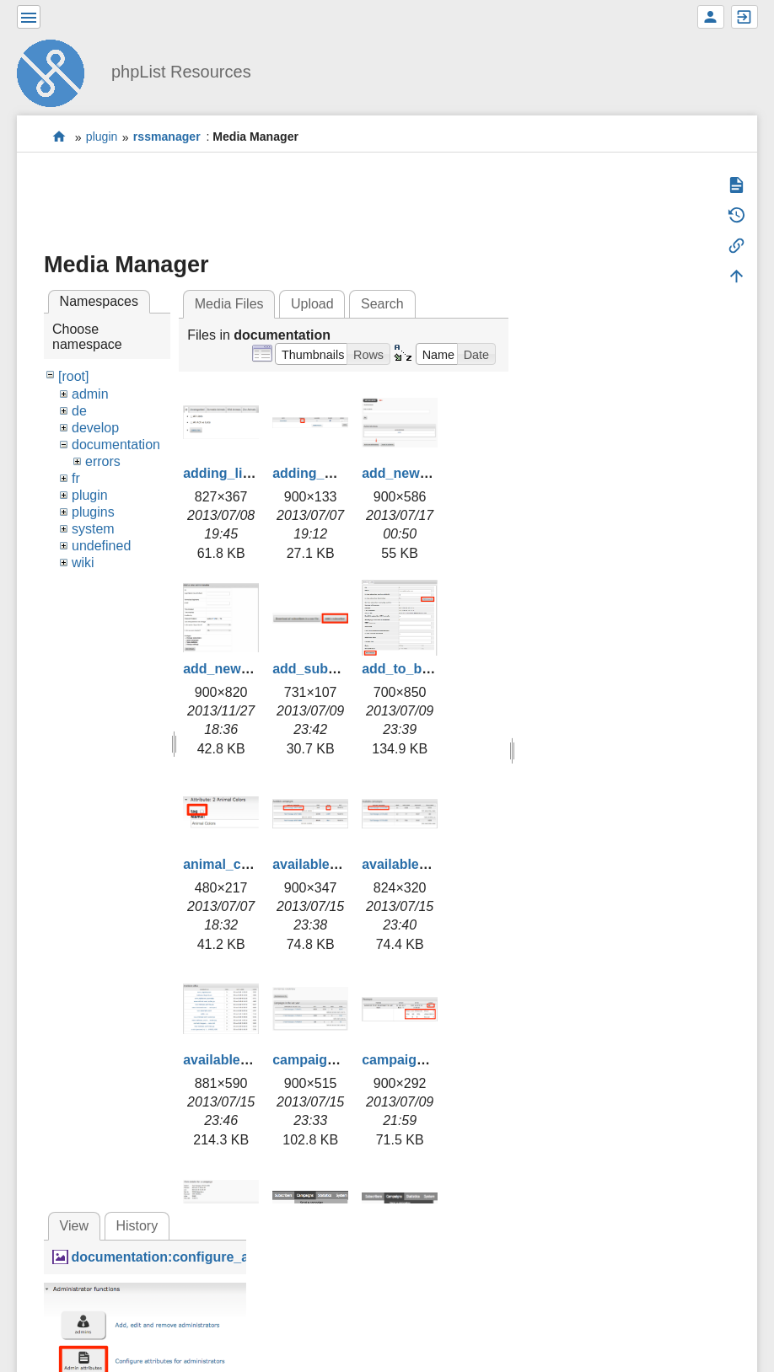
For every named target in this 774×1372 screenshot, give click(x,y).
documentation (116, 444)
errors (103, 461)
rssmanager (167, 137)
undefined (101, 546)
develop (95, 428)
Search (382, 304)
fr (76, 478)
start (59, 136)
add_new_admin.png (428, 473)
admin (90, 394)
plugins (93, 512)
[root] (73, 376)
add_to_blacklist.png (429, 669)
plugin (102, 137)
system (93, 529)
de (79, 411)
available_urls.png (242, 1060)
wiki (83, 562)
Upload (312, 304)
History (137, 1226)
